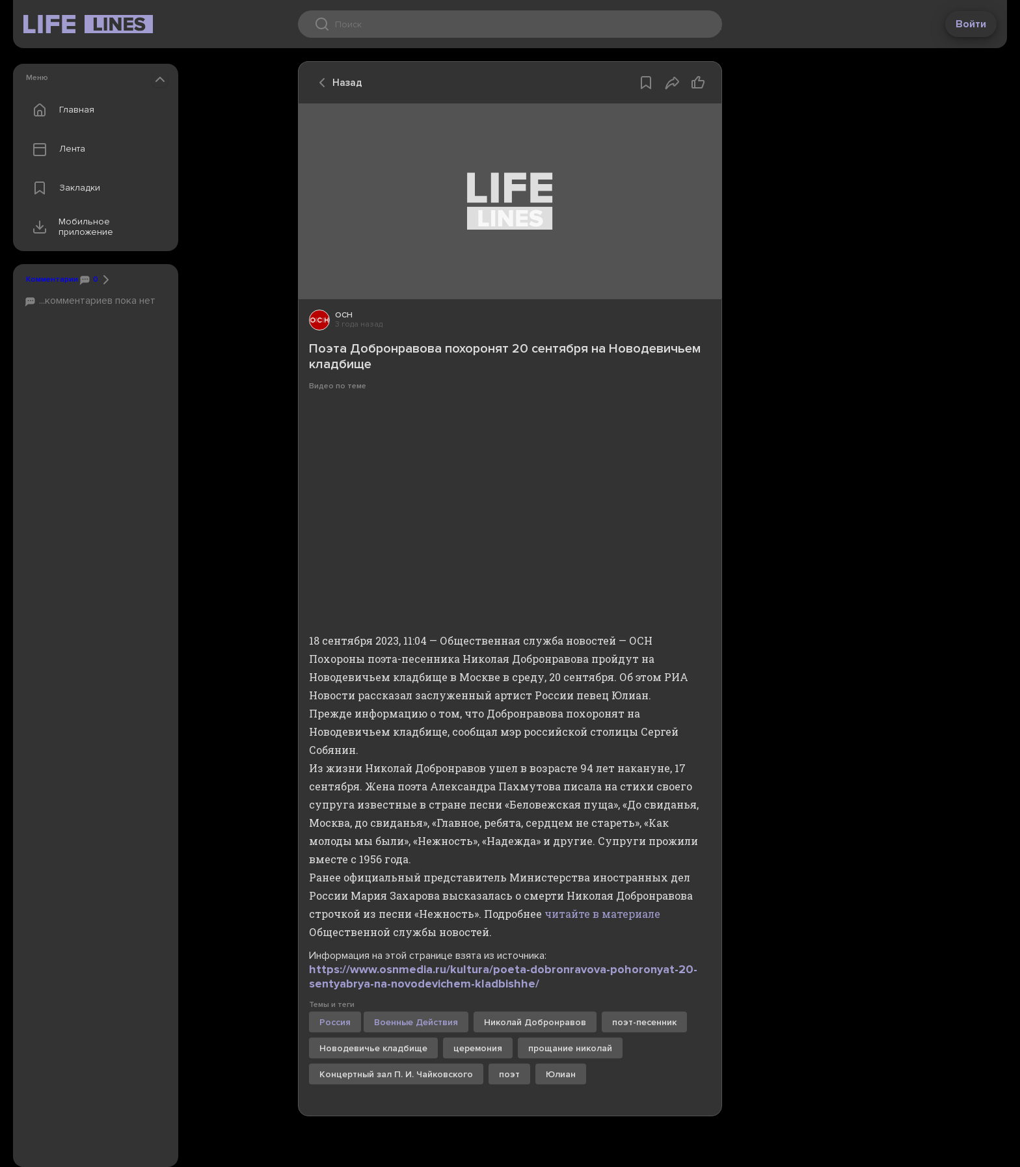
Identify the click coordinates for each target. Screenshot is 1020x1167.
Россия (335, 1022)
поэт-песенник (644, 1022)
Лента (56, 149)
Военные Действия (416, 1022)
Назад (337, 82)
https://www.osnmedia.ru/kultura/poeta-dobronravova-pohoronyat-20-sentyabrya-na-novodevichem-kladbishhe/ (503, 976)
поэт (509, 1074)
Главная (60, 110)
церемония (477, 1048)
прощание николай (570, 1048)
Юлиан (561, 1074)
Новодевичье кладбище (373, 1048)
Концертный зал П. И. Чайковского (396, 1074)
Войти (971, 24)
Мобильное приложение (70, 227)
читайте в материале (602, 913)
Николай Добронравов (535, 1022)
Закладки (63, 188)
